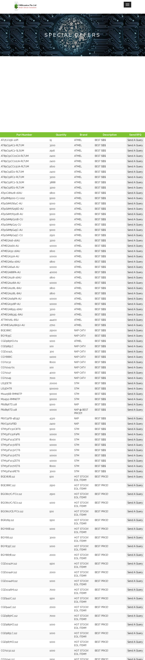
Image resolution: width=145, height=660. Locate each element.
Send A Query (128, 140)
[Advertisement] (72, 94)
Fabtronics (73, 638)
